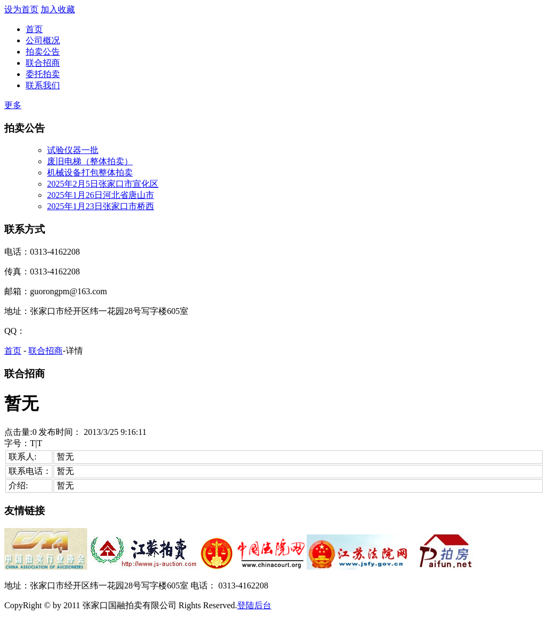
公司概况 (43, 40)
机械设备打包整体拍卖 (90, 172)
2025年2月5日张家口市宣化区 (102, 183)
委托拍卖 (43, 74)
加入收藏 (58, 9)
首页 (34, 29)
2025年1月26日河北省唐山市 (100, 195)
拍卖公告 (43, 51)
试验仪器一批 (72, 150)
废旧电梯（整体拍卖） (90, 161)
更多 (12, 105)
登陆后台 (254, 605)
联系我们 (43, 85)
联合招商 (43, 62)
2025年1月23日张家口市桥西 (100, 206)
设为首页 (21, 9)
